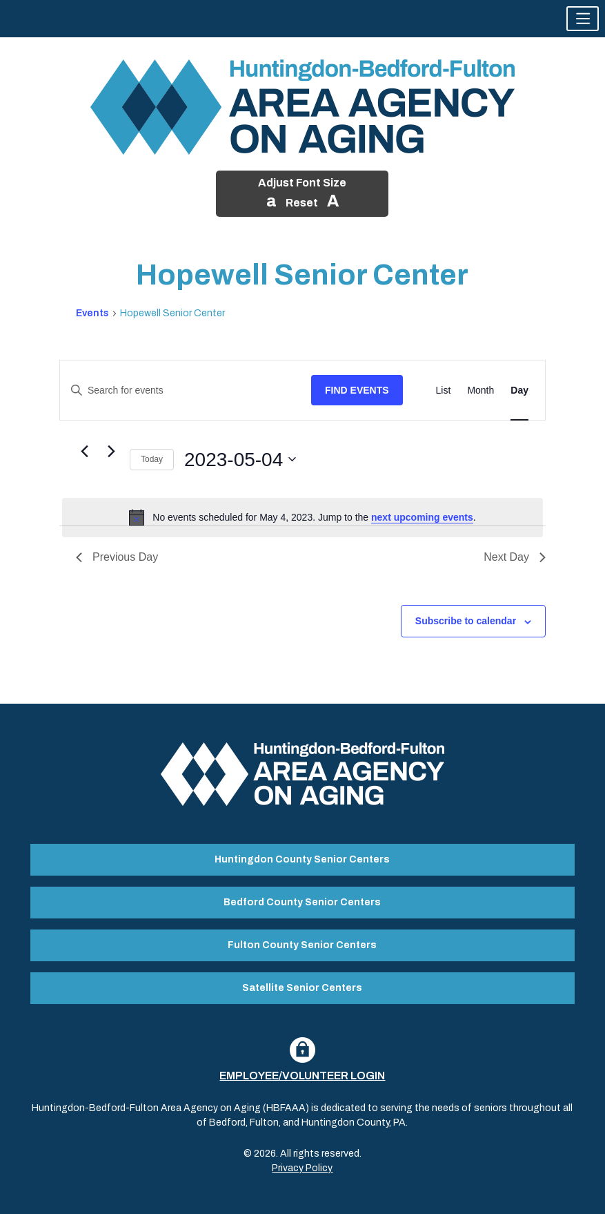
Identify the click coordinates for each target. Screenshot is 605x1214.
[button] (582, 18)
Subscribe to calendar (465, 620)
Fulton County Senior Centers (302, 945)
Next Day (515, 557)
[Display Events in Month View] (480, 390)
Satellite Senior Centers (302, 988)
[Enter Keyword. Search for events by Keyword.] (185, 390)
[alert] (302, 517)
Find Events (357, 390)
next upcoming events (422, 517)
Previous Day (117, 557)
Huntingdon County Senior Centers (302, 859)
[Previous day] (84, 451)
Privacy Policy (302, 1168)
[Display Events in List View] (443, 390)
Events (92, 313)
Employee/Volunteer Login (302, 1075)
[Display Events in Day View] (519, 390)
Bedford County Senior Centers (302, 902)
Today (152, 459)
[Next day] (111, 451)
